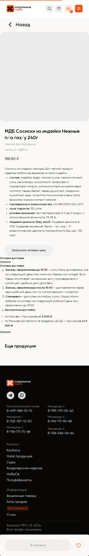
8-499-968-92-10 (19, 411)
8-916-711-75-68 (18, 432)
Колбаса (13, 450)
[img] (18, 383)
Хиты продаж (17, 502)
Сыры (11, 462)
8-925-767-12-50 (19, 421)
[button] (79, 8)
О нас (11, 514)
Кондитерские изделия (24, 468)
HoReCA (13, 474)
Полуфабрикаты (19, 480)
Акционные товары (21, 496)
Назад (23, 25)
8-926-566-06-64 (61, 433)
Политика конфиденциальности (31, 538)
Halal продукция (19, 456)
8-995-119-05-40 (61, 411)
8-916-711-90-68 (60, 421)
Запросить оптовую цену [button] (29, 250)
